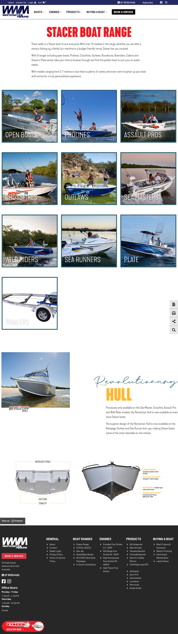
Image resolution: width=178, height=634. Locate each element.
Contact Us (21, 2)
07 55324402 (127, 2)
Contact (53, 547)
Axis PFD (134, 574)
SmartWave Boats (84, 554)
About (11, 2)
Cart (42, 2)
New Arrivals (136, 547)
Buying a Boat (96, 12)
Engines (54, 12)
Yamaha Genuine (137, 551)
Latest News (162, 561)
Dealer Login (55, 551)
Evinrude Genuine (138, 554)
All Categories (136, 544)
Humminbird (135, 578)
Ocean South (135, 588)
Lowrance (134, 581)
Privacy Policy (56, 554)
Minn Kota (134, 584)
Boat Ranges (82, 539)
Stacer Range (82, 544)
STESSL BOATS (83, 547)
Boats (38, 12)
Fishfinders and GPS (139, 564)
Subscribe (148, 2)
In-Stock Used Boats (86, 564)
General (52, 539)
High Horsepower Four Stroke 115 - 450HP (111, 561)
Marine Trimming (164, 551)
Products (73, 12)
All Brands (134, 571)
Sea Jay (80, 551)
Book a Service (123, 12)
